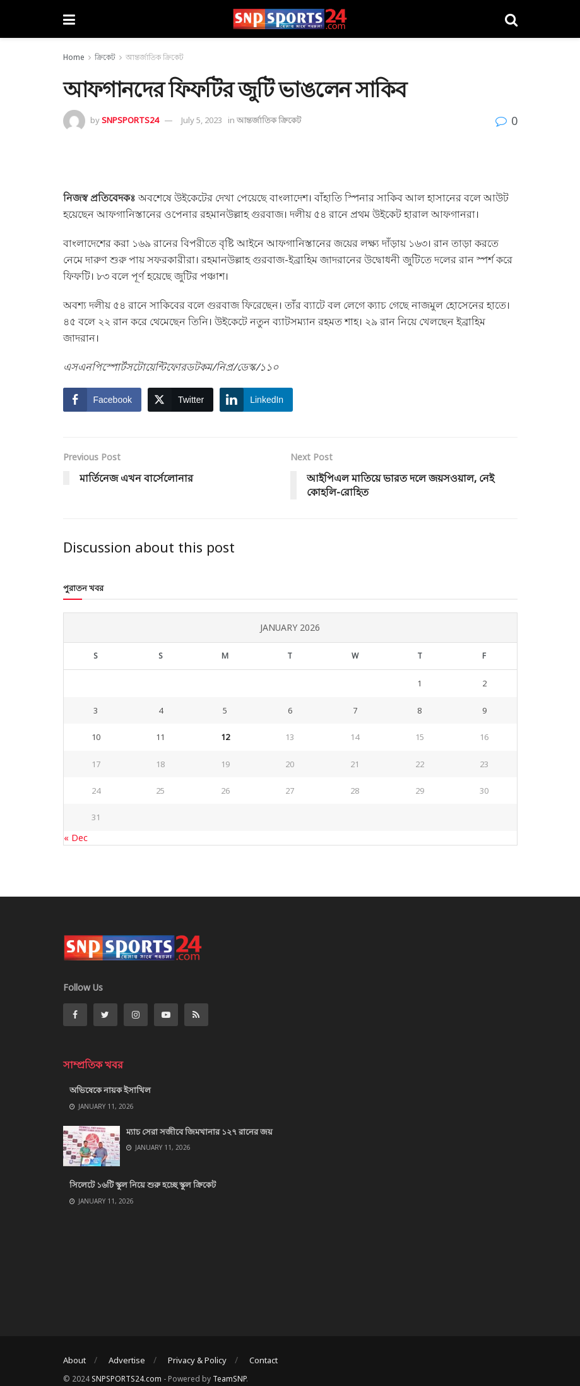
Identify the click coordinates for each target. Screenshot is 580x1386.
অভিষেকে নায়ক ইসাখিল (110, 1090)
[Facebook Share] (102, 400)
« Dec (76, 838)
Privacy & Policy (197, 1360)
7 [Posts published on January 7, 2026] (355, 710)
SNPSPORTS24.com (127, 1378)
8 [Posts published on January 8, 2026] (419, 710)
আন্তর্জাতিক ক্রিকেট (155, 57)
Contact (263, 1360)
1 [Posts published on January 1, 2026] (419, 683)
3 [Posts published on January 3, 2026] (95, 710)
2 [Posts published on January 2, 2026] (484, 683)
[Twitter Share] (180, 400)
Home (74, 57)
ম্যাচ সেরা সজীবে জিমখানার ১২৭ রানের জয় (199, 1131)
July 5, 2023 (201, 120)
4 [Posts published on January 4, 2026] (160, 710)
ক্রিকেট (105, 57)
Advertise (127, 1360)
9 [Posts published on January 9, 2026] (484, 710)
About (74, 1360)
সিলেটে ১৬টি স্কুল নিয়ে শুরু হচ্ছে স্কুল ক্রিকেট (142, 1184)
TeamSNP (229, 1378)
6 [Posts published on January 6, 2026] (290, 710)
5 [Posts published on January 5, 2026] (225, 710)
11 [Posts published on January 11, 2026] (160, 737)
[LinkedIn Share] (256, 400)
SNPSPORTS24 (130, 120)
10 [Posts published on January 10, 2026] (96, 737)
